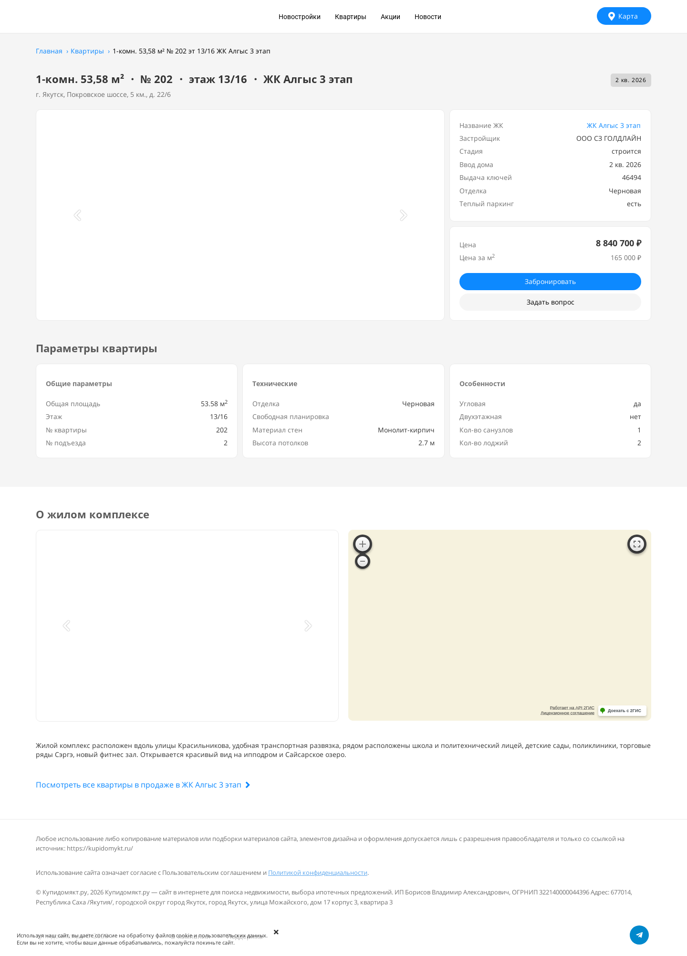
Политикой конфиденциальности (317, 872)
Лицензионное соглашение (567, 713)
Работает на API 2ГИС (572, 707)
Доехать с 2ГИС (624, 710)
